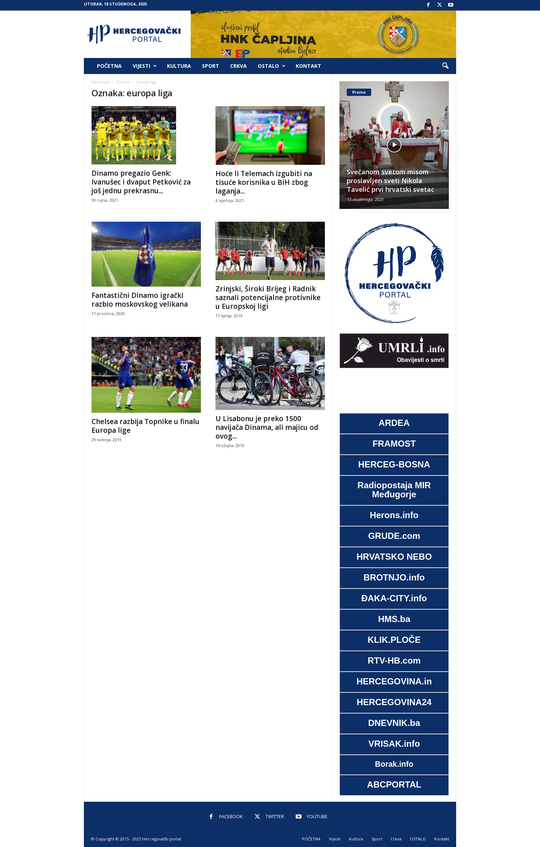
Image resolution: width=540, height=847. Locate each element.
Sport (210, 65)
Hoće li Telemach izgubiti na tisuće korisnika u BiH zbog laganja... (263, 182)
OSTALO (271, 66)
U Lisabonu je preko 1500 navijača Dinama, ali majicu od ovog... (266, 427)
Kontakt (308, 65)
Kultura (179, 65)
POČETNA (109, 65)
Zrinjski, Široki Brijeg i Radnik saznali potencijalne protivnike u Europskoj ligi (267, 297)
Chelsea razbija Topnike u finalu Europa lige (145, 426)
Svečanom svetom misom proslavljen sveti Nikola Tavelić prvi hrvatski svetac (390, 180)
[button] (445, 66)
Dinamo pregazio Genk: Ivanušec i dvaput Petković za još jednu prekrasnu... (141, 181)
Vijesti (145, 66)
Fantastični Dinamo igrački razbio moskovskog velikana (140, 300)
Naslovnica (100, 82)
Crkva (238, 65)
